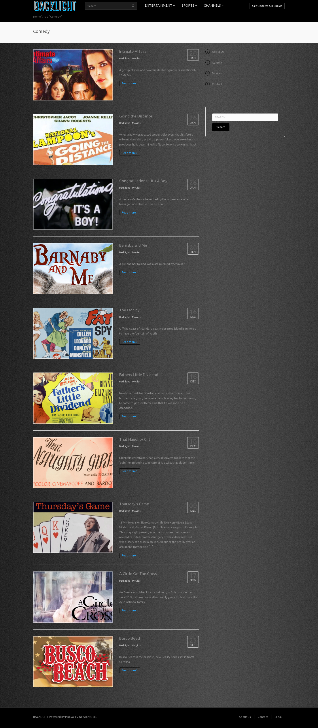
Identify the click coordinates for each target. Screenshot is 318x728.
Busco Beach (130, 638)
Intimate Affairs (132, 51)
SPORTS (189, 5)
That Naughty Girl (134, 439)
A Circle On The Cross (138, 573)
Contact (217, 84)
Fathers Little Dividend (138, 375)
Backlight (124, 58)
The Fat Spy (129, 310)
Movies (136, 58)
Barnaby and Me (133, 245)
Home (37, 16)
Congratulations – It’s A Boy (143, 181)
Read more (130, 83)
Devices (217, 73)
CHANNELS (214, 5)
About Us (218, 51)
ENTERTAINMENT (160, 5)
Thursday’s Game (134, 504)
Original (136, 645)
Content (217, 62)
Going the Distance (135, 116)
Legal (278, 716)
